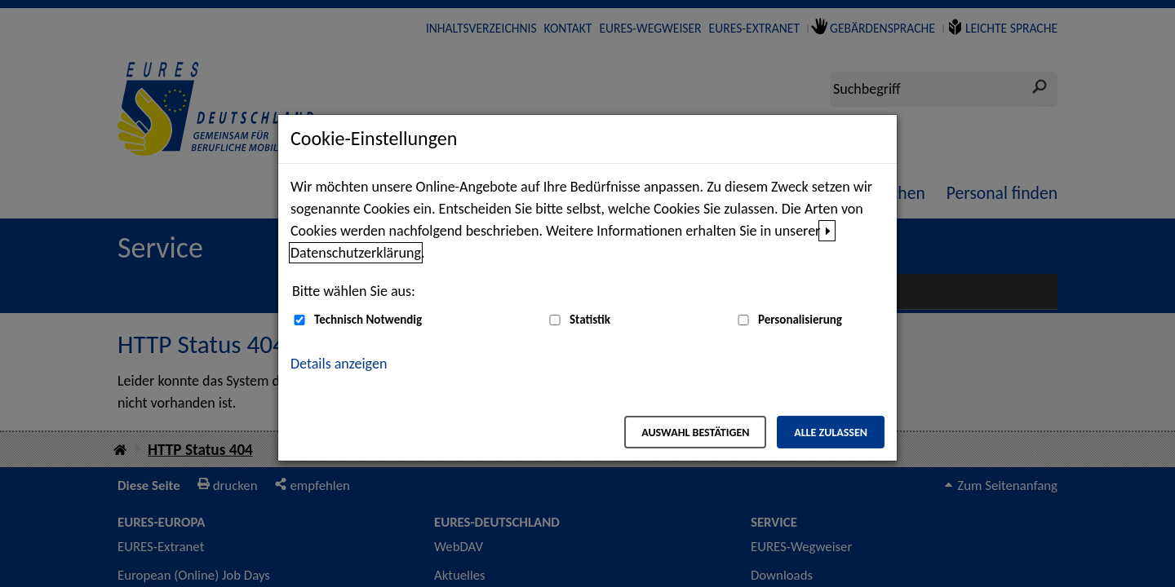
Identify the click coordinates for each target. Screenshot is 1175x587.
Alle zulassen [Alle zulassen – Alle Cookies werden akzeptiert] (830, 432)
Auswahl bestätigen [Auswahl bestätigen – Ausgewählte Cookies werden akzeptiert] (695, 432)
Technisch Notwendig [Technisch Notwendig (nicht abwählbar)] (368, 319)
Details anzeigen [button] (338, 364)
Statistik (590, 319)
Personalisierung (800, 319)
